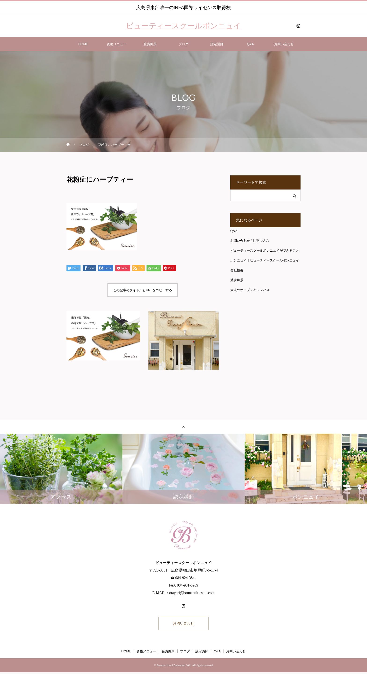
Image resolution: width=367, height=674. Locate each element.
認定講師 (217, 44)
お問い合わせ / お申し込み (249, 240)
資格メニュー (116, 44)
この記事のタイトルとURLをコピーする (142, 290)
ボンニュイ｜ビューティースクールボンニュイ (264, 260)
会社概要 (236, 270)
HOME (83, 44)
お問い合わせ (284, 44)
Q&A (250, 44)
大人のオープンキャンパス (250, 290)
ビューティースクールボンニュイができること (264, 250)
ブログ (183, 44)
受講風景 (150, 44)
